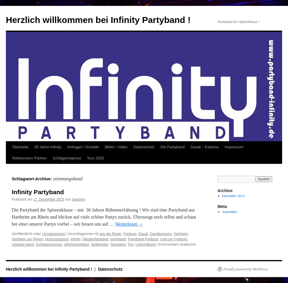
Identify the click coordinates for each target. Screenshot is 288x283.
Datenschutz (143, 147)
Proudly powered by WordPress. (246, 269)
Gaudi (143, 234)
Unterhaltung (145, 244)
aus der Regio (110, 234)
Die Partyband (172, 147)
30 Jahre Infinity (47, 147)
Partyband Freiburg (143, 239)
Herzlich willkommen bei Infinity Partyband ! (98, 20)
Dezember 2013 (233, 196)
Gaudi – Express (204, 147)
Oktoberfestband (95, 239)
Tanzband (117, 244)
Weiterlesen (129, 224)
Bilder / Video (116, 147)
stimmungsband (76, 244)
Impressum (234, 147)
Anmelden (229, 212)
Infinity (75, 239)
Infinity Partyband (38, 192)
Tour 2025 (95, 158)
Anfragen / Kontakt (83, 147)
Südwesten (99, 244)
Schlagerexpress (67, 158)
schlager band (23, 244)
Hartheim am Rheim (27, 239)
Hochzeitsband (56, 239)
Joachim (78, 199)
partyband (118, 239)
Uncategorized (53, 234)
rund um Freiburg (173, 239)
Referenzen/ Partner (29, 158)
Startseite (20, 147)
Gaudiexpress (161, 234)
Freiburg (130, 234)
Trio (130, 244)
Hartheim (181, 234)
